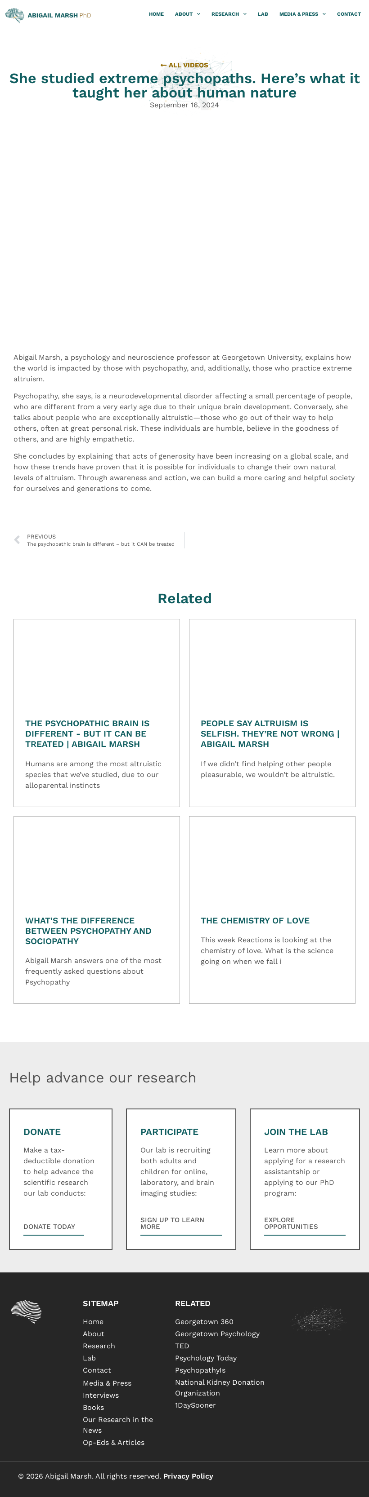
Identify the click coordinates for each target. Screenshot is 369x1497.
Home (156, 14)
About (187, 14)
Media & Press (302, 14)
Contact (349, 14)
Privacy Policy (188, 1476)
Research (229, 14)
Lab (263, 14)
